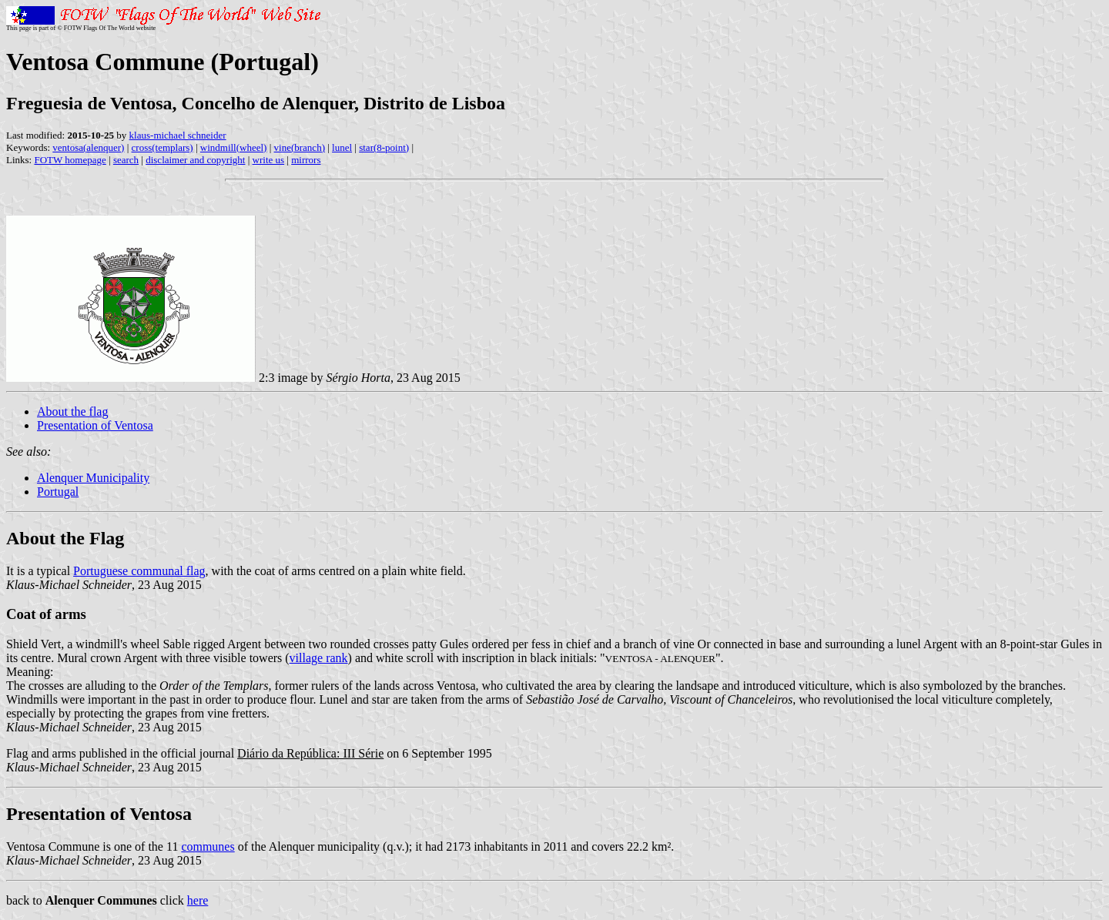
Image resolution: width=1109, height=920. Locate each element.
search (126, 160)
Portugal (58, 491)
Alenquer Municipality (93, 477)
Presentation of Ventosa (95, 425)
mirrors (305, 160)
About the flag (72, 411)
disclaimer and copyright (195, 160)
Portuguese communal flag (139, 570)
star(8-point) (384, 147)
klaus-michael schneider (177, 135)
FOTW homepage (70, 160)
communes (207, 846)
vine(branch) (299, 147)
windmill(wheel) (233, 147)
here (198, 900)
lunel (342, 147)
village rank (319, 657)
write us (269, 160)
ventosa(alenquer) (88, 147)
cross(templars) (162, 147)
